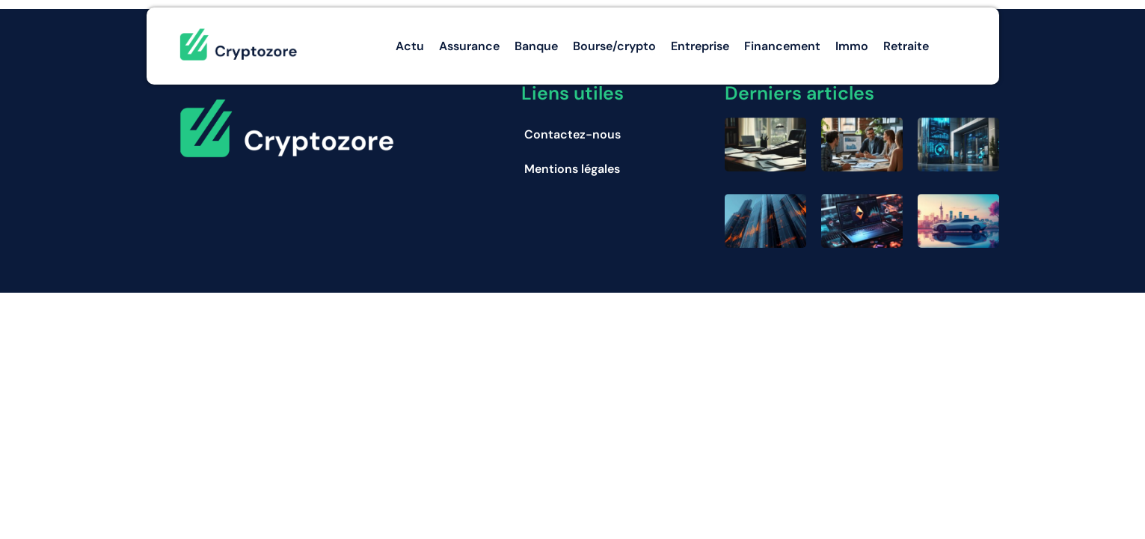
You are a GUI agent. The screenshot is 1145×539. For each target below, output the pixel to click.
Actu (410, 46)
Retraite (906, 46)
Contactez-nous (572, 134)
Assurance (469, 46)
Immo (851, 46)
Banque (536, 46)
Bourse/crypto (614, 46)
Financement (782, 46)
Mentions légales (572, 169)
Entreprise (700, 46)
